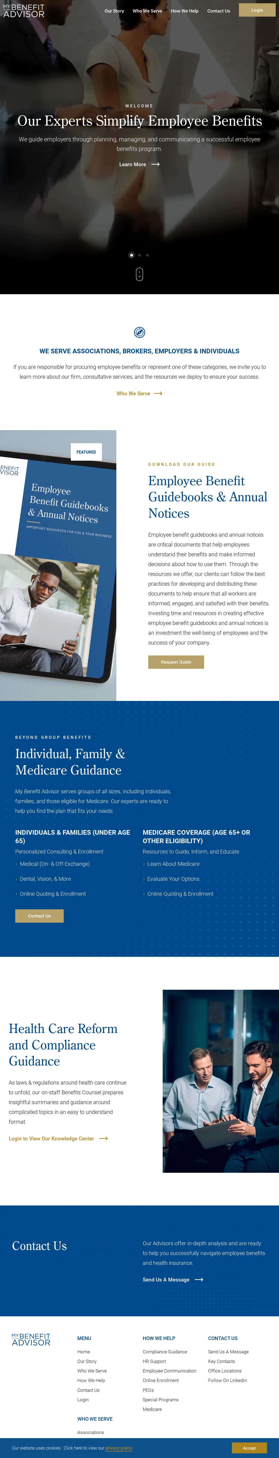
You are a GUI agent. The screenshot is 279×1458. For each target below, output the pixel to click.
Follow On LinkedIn (227, 1380)
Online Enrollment (161, 1380)
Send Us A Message (228, 1351)
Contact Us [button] (218, 11)
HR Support (154, 1361)
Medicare (152, 1409)
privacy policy (118, 1448)
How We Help (91, 1380)
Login (257, 10)
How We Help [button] (185, 11)
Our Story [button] (114, 11)
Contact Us (88, 1390)
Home (83, 1351)
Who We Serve (133, 393)
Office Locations (225, 1371)
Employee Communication (169, 1371)
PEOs (148, 1390)
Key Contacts (221, 1361)
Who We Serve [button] (147, 11)
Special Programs (161, 1399)
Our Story (86, 1361)
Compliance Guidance (165, 1351)
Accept (249, 1448)
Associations (90, 1432)
